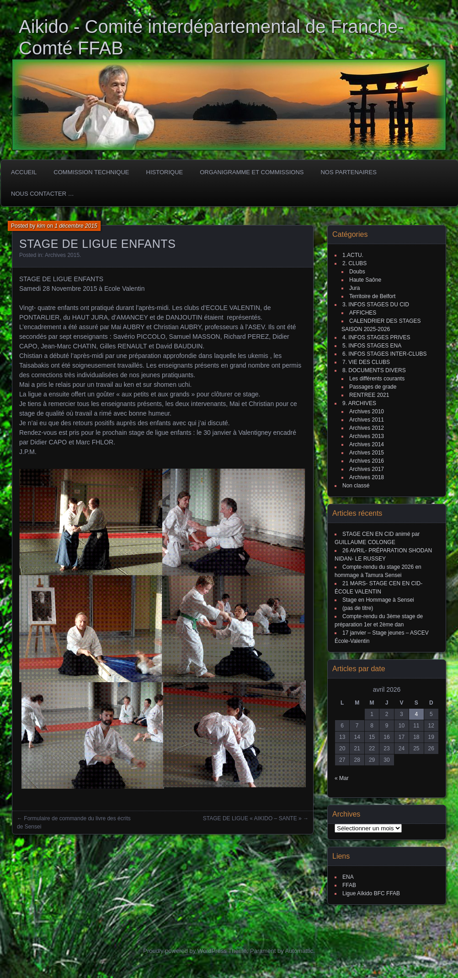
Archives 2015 (62, 255)
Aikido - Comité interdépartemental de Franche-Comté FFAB (211, 37)
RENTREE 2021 (369, 395)
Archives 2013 (366, 436)
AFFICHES (362, 313)
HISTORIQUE (164, 172)
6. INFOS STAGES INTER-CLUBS (384, 354)
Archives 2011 (366, 420)
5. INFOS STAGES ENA (371, 345)
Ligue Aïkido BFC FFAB (371, 893)
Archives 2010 (366, 411)
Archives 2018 (366, 477)
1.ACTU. (352, 255)
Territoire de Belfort (372, 296)
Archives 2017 (366, 469)
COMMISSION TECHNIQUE (91, 172)
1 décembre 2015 (75, 226)
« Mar (342, 778)
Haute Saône (365, 280)
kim (41, 226)
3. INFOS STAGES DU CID (375, 304)
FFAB (349, 885)
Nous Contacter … (42, 193)
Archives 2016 (366, 461)
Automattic (299, 950)
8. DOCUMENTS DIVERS (374, 370)
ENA (348, 877)
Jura (354, 288)
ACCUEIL (24, 172)
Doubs (357, 271)
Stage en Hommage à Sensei (378, 600)
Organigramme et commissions (252, 172)
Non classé (355, 485)
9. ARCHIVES (359, 403)
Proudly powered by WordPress (185, 950)
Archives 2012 (366, 428)
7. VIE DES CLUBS (366, 362)
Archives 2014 (366, 444)
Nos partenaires (348, 172)
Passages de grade (372, 387)
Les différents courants (377, 378)
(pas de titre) (357, 608)
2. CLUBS (354, 263)
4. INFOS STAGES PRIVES (376, 337)
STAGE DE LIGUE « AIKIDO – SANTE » (252, 818)
